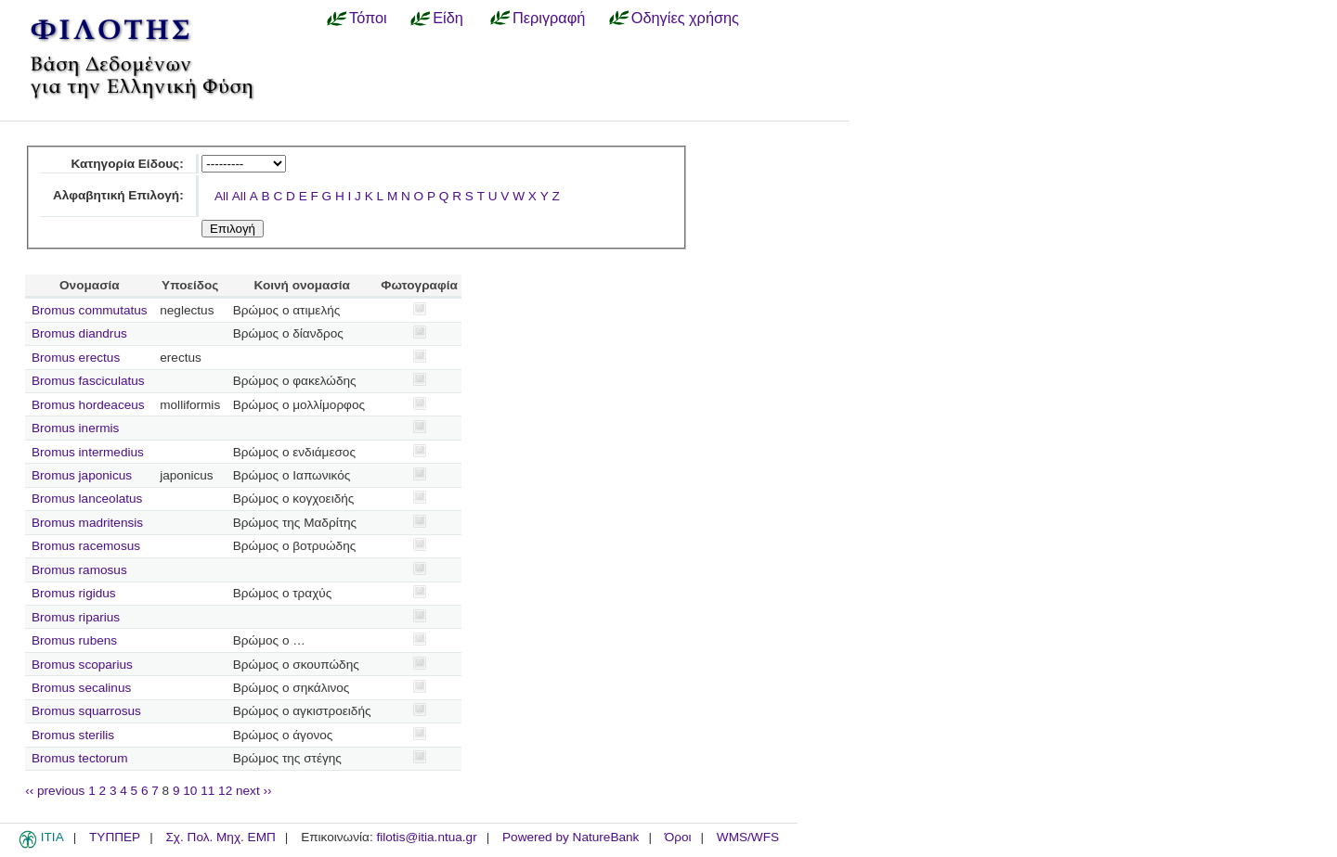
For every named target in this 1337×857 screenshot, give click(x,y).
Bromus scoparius (82, 665)
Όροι (678, 837)
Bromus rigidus (74, 593)
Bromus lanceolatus (87, 498)
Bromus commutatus (90, 310)
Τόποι (368, 17)
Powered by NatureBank (570, 837)
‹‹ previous (54, 791)
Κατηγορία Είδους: (127, 164)
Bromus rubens (74, 640)
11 (207, 791)
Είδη (448, 17)
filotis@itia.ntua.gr (426, 837)
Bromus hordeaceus (88, 405)
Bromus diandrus (79, 333)
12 (225, 791)
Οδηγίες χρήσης (685, 17)
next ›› (254, 791)
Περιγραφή (549, 17)
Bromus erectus (76, 358)
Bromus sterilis (73, 735)
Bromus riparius (76, 617)
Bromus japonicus (82, 475)
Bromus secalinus (81, 688)
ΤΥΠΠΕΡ (114, 837)
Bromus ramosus (79, 570)
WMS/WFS (748, 837)
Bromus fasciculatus (88, 381)
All (221, 196)
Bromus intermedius (88, 452)
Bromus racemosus (86, 546)
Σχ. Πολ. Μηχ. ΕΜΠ (220, 837)
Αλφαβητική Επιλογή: (118, 195)
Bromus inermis (75, 428)
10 (190, 791)
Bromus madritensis (87, 523)
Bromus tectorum (80, 758)
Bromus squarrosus (86, 711)
